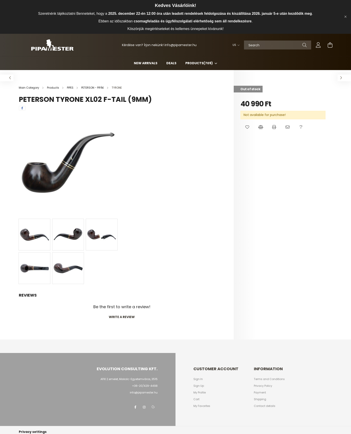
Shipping (260, 399)
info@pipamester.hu (144, 392)
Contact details (264, 406)
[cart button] (329, 45)
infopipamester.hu (181, 45)
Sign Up (198, 385)
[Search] (277, 45)
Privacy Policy (263, 385)
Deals (171, 63)
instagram (144, 407)
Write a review (122, 317)
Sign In (198, 379)
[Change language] (235, 45)
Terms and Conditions (269, 379)
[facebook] (22, 108)
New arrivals (145, 63)
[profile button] (318, 45)
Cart (196, 399)
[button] (247, 127)
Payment (260, 392)
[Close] (345, 16)
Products (199, 63)
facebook (135, 407)
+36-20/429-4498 (145, 386)
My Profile (199, 392)
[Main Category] (29, 88)
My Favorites (201, 406)
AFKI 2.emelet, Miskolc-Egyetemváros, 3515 (129, 379)
